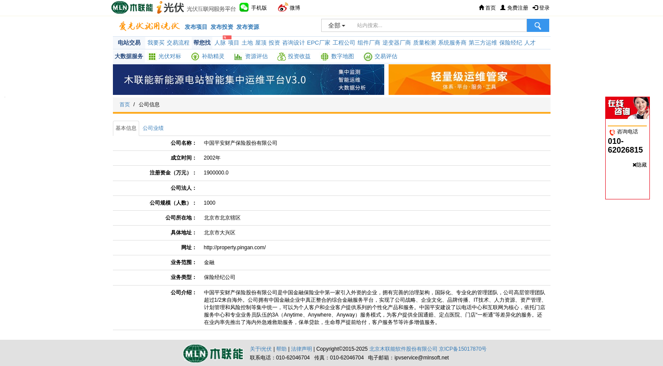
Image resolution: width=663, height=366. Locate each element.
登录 (541, 8)
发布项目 (196, 27)
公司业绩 (153, 128)
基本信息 (126, 128)
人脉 (220, 42)
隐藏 (641, 164)
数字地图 (342, 56)
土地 (247, 42)
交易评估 (386, 56)
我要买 (156, 42)
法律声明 (301, 349)
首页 (487, 8)
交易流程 (178, 42)
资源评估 (256, 56)
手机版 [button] (253, 7)
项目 (233, 42)
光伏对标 (169, 56)
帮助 (281, 349)
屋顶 (261, 42)
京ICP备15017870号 (463, 349)
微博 (289, 7)
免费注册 (514, 8)
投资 (274, 42)
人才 (530, 42)
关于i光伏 (261, 349)
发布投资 (221, 27)
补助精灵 (213, 56)
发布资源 (247, 27)
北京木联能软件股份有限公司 (403, 349)
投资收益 (299, 56)
